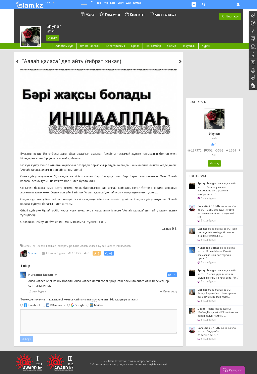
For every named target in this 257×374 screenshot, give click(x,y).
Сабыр (171, 46)
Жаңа (90, 14)
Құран (206, 46)
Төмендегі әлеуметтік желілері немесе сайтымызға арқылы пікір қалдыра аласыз (79, 299)
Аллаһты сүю (64, 46)
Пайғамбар (153, 46)
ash (214, 138)
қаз (47, 2)
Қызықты (137, 14)
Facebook (34, 305)
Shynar (28, 253)
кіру (94, 299)
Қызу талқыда (165, 14)
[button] (109, 253)
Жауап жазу (168, 291)
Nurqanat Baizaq (40, 275)
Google (80, 305)
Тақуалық (188, 46)
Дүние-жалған (90, 46)
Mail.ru (98, 305)
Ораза (135, 46)
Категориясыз (115, 46)
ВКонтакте (57, 305)
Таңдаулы (112, 14)
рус (53, 2)
